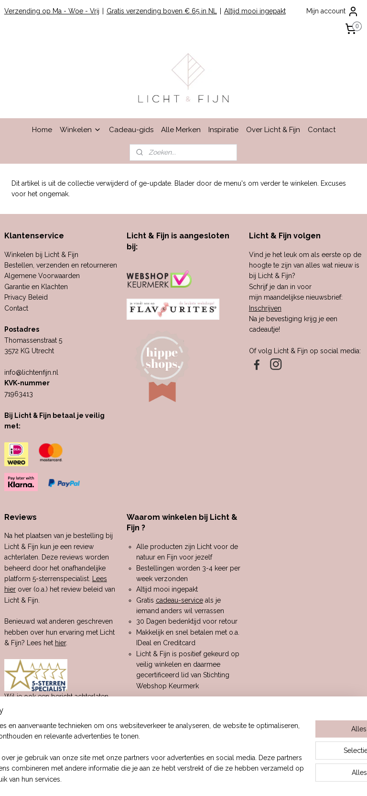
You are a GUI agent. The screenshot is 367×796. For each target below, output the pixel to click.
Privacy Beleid (26, 297)
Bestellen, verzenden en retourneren (60, 265)
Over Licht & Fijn (273, 129)
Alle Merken (181, 129)
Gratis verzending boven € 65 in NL (162, 11)
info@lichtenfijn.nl (31, 372)
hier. (88, 718)
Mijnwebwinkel (284, 778)
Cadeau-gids (131, 129)
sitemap (152, 778)
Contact (321, 129)
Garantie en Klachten (36, 287)
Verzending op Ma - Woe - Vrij (51, 11)
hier (60, 643)
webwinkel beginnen (203, 778)
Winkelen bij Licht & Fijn (41, 254)
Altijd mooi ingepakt (255, 11)
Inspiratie (223, 129)
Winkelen (80, 129)
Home (42, 129)
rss (169, 778)
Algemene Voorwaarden (42, 276)
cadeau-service (179, 600)
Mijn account (332, 11)
